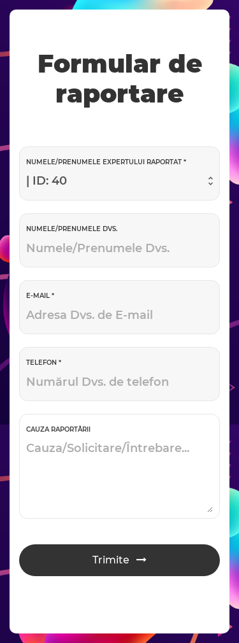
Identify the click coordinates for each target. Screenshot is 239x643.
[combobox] (119, 181)
